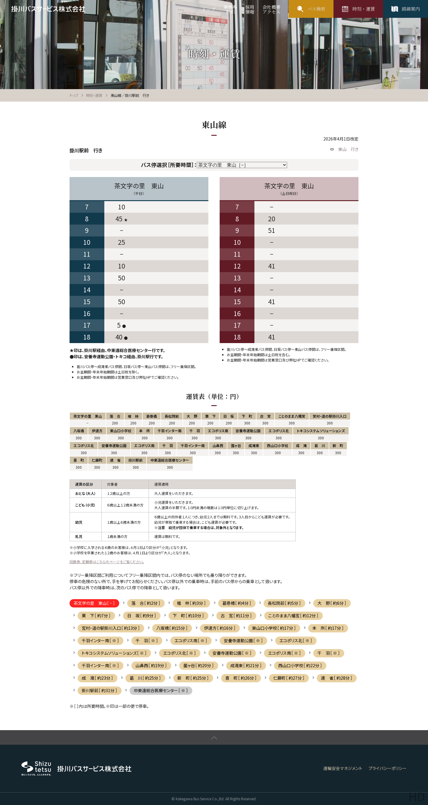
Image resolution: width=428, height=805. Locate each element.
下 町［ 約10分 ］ (188, 615)
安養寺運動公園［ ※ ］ (243, 640)
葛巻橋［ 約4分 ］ (236, 603)
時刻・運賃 (94, 95)
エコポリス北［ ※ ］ (295, 640)
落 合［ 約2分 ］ (145, 603)
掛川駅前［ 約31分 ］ (99, 690)
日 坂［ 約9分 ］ (141, 615)
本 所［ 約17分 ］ (328, 628)
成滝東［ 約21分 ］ (246, 665)
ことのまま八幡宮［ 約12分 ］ (293, 615)
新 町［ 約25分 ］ (193, 678)
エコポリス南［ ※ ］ (190, 640)
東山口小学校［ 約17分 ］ (274, 628)
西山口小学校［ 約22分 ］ (300, 665)
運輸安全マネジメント (342, 768)
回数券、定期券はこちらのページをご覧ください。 (107, 561)
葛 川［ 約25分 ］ (145, 678)
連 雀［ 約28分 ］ (337, 678)
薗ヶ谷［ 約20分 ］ (198, 665)
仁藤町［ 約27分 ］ (289, 678)
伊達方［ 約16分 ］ (220, 628)
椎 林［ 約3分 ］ (191, 603)
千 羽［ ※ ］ (147, 640)
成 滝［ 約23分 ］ (97, 678)
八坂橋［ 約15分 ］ (172, 628)
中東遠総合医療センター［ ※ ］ (161, 690)
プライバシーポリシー (388, 768)
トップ (74, 95)
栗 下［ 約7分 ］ (96, 615)
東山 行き (348, 149)
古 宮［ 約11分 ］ (236, 615)
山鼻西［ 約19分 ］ (151, 665)
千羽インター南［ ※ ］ (100, 640)
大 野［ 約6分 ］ (332, 603)
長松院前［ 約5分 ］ (284, 603)
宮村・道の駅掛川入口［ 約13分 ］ (111, 628)
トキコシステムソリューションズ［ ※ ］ (114, 653)
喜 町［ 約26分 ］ (241, 678)
